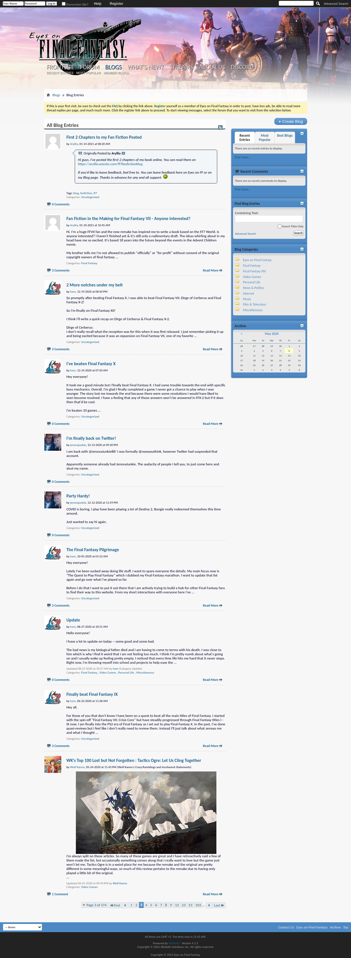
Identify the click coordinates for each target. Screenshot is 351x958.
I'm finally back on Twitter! (91, 438)
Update (73, 620)
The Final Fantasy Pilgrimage (92, 549)
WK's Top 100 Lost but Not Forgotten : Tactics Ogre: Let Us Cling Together (133, 760)
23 (183, 905)
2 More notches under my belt (94, 285)
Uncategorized (90, 197)
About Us (212, 67)
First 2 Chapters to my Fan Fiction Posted (104, 137)
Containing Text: (269, 216)
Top (345, 927)
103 (198, 905)
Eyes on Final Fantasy (257, 260)
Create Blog (290, 121)
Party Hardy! (78, 496)
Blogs (113, 67)
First (115, 905)
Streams (182, 67)
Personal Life (126, 672)
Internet (248, 293)
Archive (335, 927)
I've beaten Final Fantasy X (91, 363)
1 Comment (60, 894)
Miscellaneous (145, 672)
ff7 (95, 193)
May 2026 (271, 334)
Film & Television (254, 304)
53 (190, 905)
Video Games (107, 672)
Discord (242, 67)
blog (76, 193)
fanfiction (86, 193)
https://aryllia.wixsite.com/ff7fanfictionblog (110, 164)
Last (219, 905)
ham (116, 668)
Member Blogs (116, 73)
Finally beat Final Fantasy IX (92, 694)
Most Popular (88, 73)
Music (247, 299)
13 (177, 905)
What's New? (146, 67)
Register (116, 4)
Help (97, 4)
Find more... (243, 157)
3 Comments (60, 270)
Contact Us (286, 927)
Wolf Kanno (120, 883)
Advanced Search (336, 3)
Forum (89, 67)
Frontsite (60, 67)
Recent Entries (60, 73)
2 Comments (60, 605)
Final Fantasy (89, 263)
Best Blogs (285, 135)
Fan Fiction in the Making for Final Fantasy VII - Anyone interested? (128, 218)
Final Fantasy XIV (254, 271)
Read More (210, 270)
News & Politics (253, 288)
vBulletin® (174, 943)
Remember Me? (75, 4)
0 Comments (60, 204)
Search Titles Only (290, 226)
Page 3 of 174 (97, 905)
